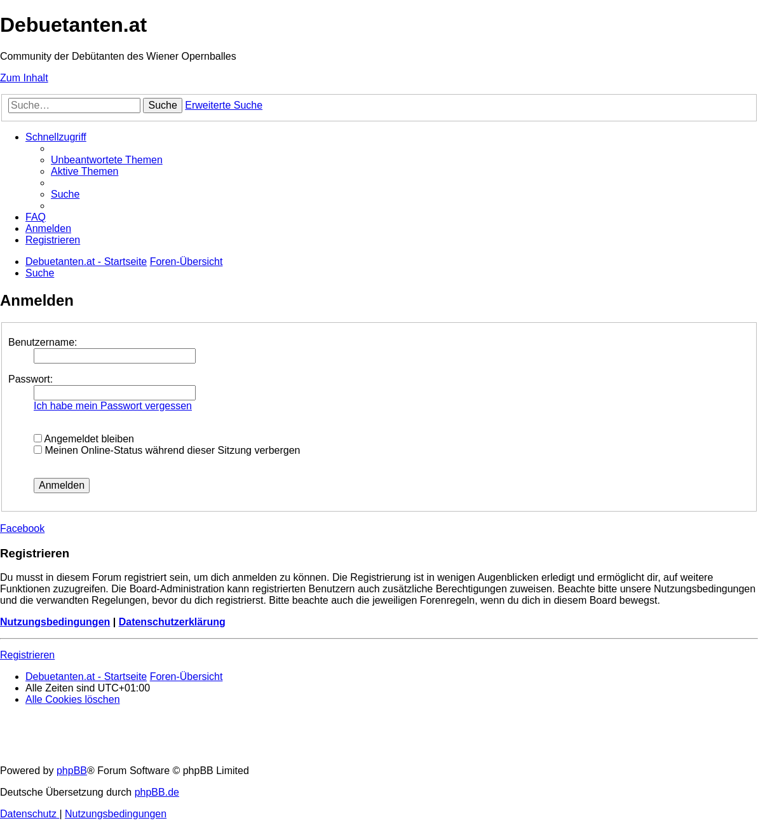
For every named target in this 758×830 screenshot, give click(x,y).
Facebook (22, 528)
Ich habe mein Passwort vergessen (113, 405)
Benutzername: (43, 342)
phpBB (72, 770)
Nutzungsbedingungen (55, 621)
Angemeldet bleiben (84, 438)
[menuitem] (107, 159)
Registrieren (27, 655)
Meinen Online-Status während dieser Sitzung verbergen (167, 450)
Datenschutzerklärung (172, 621)
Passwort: (30, 379)
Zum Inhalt (24, 77)
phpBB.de (157, 792)
